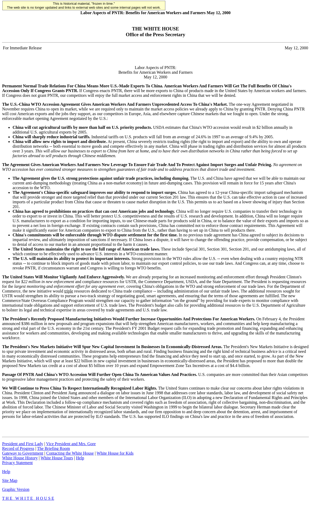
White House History (20, 458)
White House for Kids (115, 453)
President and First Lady (22, 444)
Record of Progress (18, 448)
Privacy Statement (17, 462)
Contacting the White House (70, 453)
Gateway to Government (22, 453)
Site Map (9, 480)
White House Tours (57, 458)
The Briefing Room (53, 448)
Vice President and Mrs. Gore (71, 444)
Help (80, 458)
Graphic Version (15, 489)
